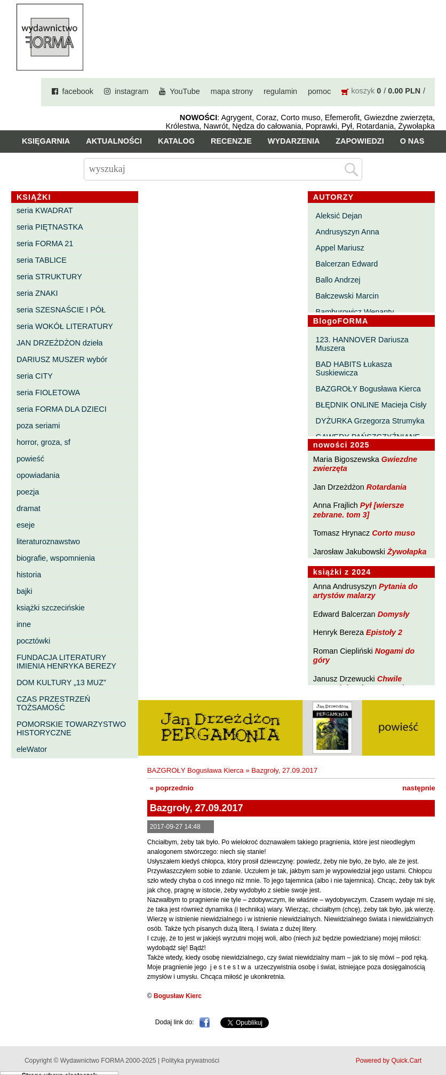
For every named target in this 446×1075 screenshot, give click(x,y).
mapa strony (232, 91)
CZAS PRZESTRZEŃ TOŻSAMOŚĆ (53, 703)
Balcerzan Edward (347, 264)
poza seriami (38, 425)
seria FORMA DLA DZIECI (62, 409)
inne (24, 624)
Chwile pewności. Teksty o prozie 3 (364, 683)
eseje (26, 525)
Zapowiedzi (360, 141)
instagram (131, 91)
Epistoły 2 (384, 632)
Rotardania (387, 487)
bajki (25, 591)
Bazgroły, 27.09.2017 (284, 770)
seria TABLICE (42, 260)
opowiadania (38, 475)
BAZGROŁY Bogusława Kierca (368, 389)
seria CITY (35, 376)
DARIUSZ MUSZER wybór (62, 359)
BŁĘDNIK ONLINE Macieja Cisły (371, 405)
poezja (28, 492)
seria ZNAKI (37, 293)
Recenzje (231, 141)
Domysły (394, 614)
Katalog (176, 141)
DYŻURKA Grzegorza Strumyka (370, 421)
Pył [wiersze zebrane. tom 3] (358, 510)
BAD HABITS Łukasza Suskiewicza (354, 368)
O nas (412, 141)
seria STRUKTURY (49, 276)
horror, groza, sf (43, 442)
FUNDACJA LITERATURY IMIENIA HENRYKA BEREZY (66, 661)
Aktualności (114, 141)
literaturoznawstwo (48, 541)
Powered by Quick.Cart (388, 1060)
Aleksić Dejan (339, 215)
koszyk (363, 91)
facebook (77, 91)
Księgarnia (46, 141)
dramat (29, 508)
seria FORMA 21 (45, 243)
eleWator (32, 749)
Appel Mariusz (340, 248)
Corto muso (393, 533)
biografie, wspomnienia (56, 558)
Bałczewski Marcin (347, 296)
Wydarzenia (294, 141)
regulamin (280, 91)
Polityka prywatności (191, 1060)
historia (29, 574)
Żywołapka (407, 551)
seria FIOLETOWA (48, 392)
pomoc (319, 91)
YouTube (185, 91)
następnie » (421, 788)
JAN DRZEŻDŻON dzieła (60, 343)
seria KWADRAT (45, 210)
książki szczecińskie (51, 607)
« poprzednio (172, 788)
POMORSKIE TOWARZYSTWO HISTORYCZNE (71, 728)
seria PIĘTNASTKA (50, 227)
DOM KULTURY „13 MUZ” (61, 682)
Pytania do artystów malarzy (365, 591)
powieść (30, 458)
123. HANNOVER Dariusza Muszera (362, 343)
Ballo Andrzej (338, 280)
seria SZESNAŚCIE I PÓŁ (61, 309)
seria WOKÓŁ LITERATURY (65, 326)
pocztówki (33, 641)
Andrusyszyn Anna (347, 231)
